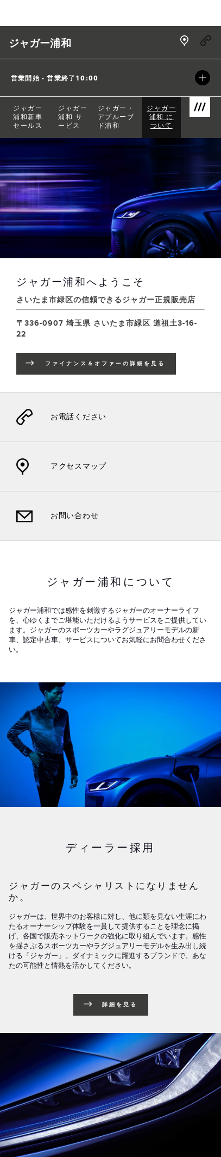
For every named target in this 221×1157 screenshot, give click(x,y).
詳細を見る (119, 1005)
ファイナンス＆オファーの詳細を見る (110, 365)
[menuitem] (31, 117)
